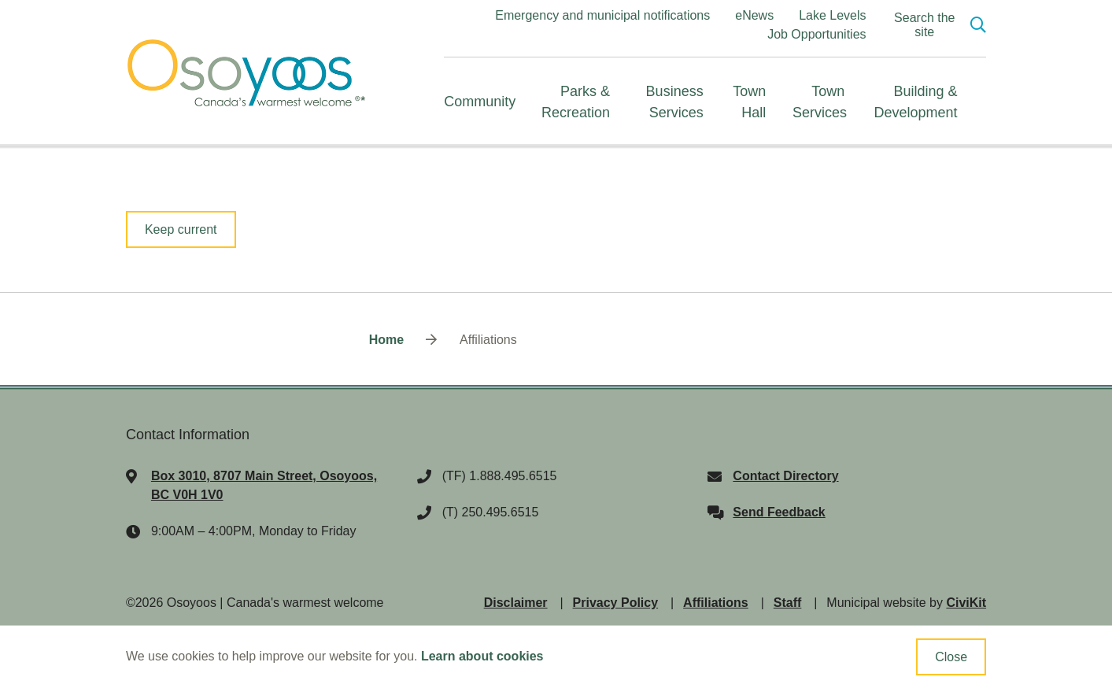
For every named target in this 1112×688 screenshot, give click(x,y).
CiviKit (966, 602)
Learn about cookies (482, 656)
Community (479, 101)
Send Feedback (779, 512)
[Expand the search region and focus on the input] (936, 25)
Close (951, 657)
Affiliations (715, 602)
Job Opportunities (816, 34)
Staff (788, 602)
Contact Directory (785, 476)
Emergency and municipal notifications (602, 15)
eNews (754, 15)
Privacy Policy (616, 602)
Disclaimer (516, 602)
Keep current (181, 229)
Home (386, 339)
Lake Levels (832, 15)
